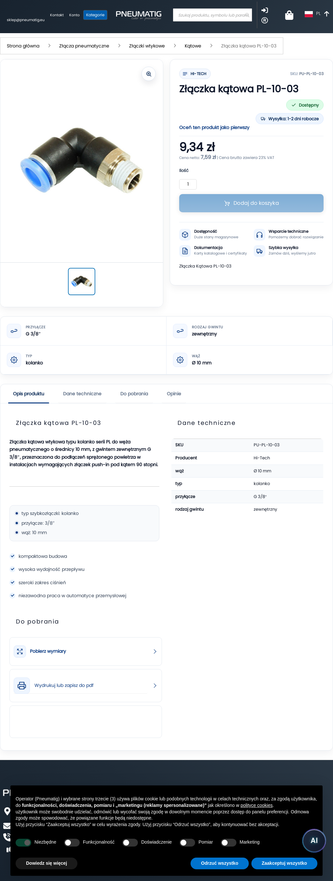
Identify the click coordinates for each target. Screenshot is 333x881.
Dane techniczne (82, 393)
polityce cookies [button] (257, 805)
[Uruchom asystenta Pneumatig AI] (314, 841)
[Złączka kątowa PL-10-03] (81, 281)
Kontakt (57, 15)
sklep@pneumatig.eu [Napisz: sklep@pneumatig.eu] (26, 19)
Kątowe (193, 46)
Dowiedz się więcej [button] (46, 863)
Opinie (174, 393)
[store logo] (138, 15)
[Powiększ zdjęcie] (148, 74)
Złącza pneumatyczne (84, 46)
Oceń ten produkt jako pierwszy (214, 127)
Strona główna (23, 46)
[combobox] (212, 14)
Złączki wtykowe (147, 46)
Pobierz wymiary (48, 651)
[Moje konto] (74, 15)
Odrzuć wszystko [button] (219, 863)
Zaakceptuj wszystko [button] (284, 863)
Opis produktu (28, 393)
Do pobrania (134, 393)
